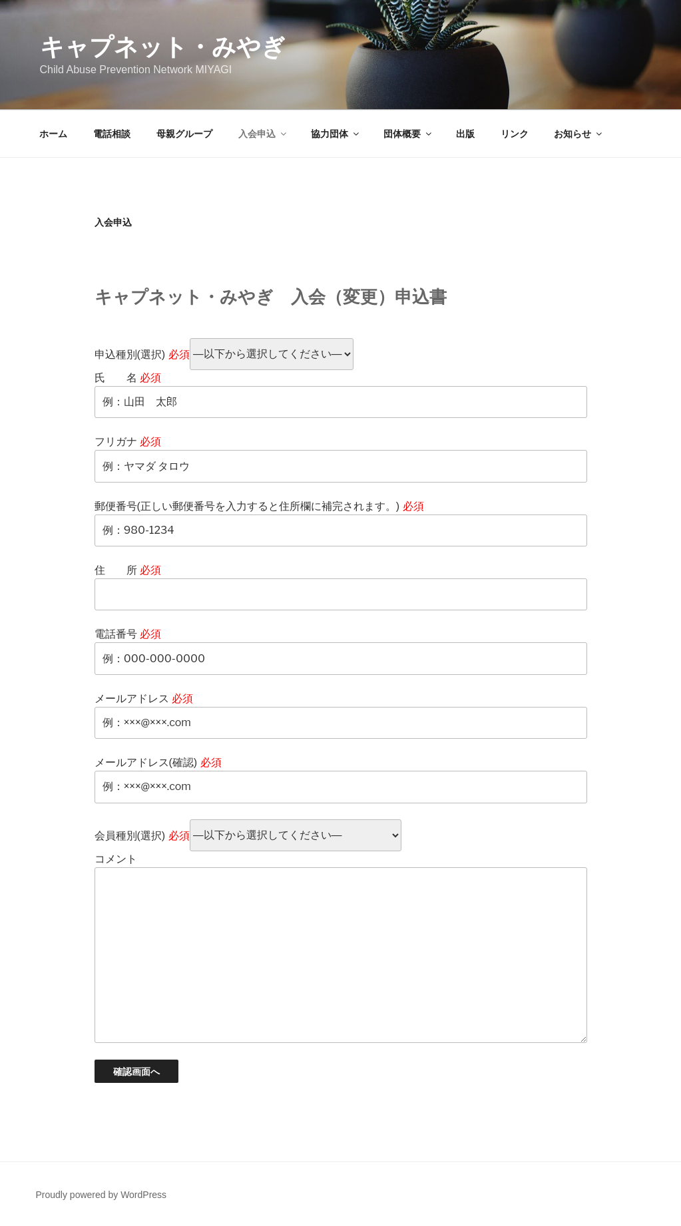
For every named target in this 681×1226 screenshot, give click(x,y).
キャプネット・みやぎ (163, 47)
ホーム (53, 133)
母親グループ (184, 133)
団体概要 (408, 133)
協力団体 (336, 133)
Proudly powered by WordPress (101, 1194)
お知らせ (579, 133)
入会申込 (263, 133)
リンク (515, 133)
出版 (465, 133)
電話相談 (111, 133)
